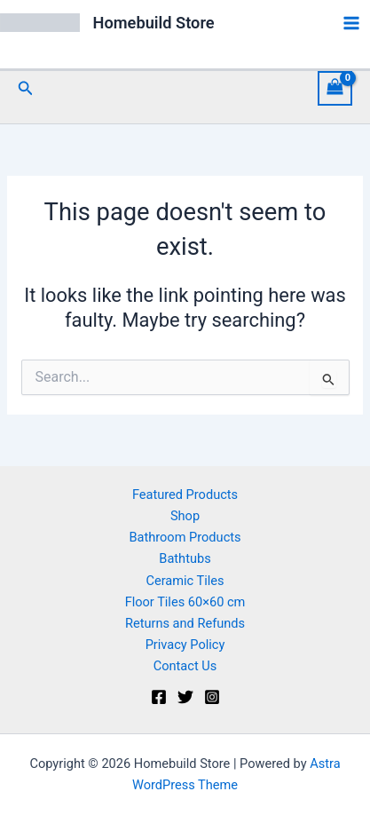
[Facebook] (159, 697)
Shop (185, 516)
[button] (26, 88)
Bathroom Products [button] (184, 537)
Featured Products (185, 495)
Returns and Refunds (185, 623)
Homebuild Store (154, 22)
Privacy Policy (185, 645)
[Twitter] (185, 697)
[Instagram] (212, 697)
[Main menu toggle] (351, 23)
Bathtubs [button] (184, 558)
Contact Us (185, 666)
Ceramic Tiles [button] (185, 581)
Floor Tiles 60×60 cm (185, 602)
